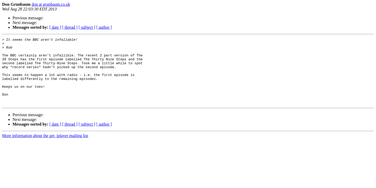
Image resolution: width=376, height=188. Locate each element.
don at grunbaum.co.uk (51, 4)
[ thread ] (70, 27)
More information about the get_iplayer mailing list (45, 149)
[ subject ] (87, 27)
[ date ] (55, 27)
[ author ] (104, 27)
